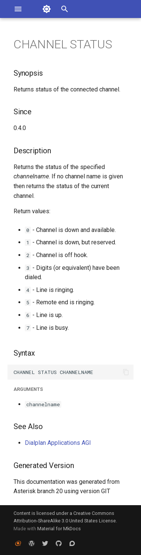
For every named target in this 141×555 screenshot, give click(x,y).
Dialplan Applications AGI (58, 442)
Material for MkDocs (59, 528)
